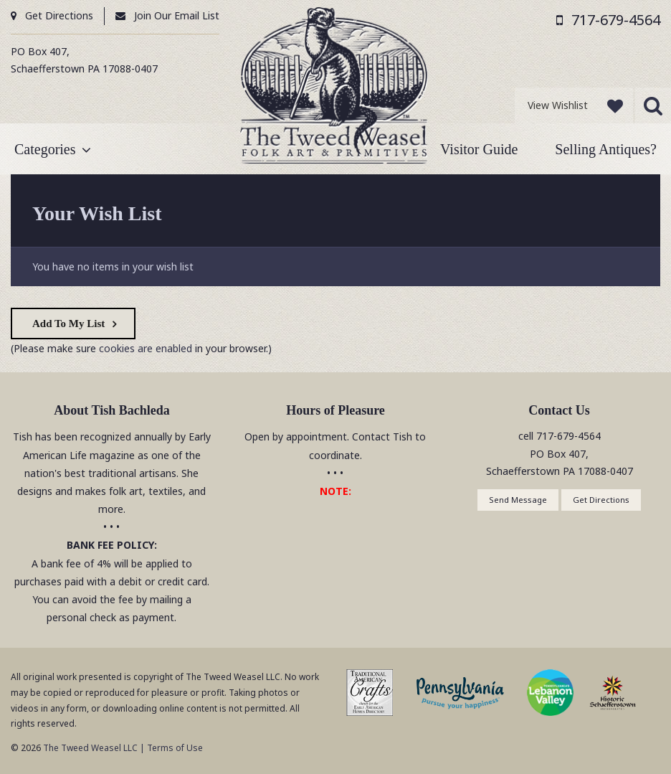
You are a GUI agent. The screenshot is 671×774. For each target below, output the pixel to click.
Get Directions (59, 15)
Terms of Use (175, 748)
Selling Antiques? (606, 149)
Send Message (518, 499)
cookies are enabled (145, 348)
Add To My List (68, 323)
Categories (45, 149)
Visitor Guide (479, 149)
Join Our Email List (176, 15)
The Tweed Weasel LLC (89, 748)
